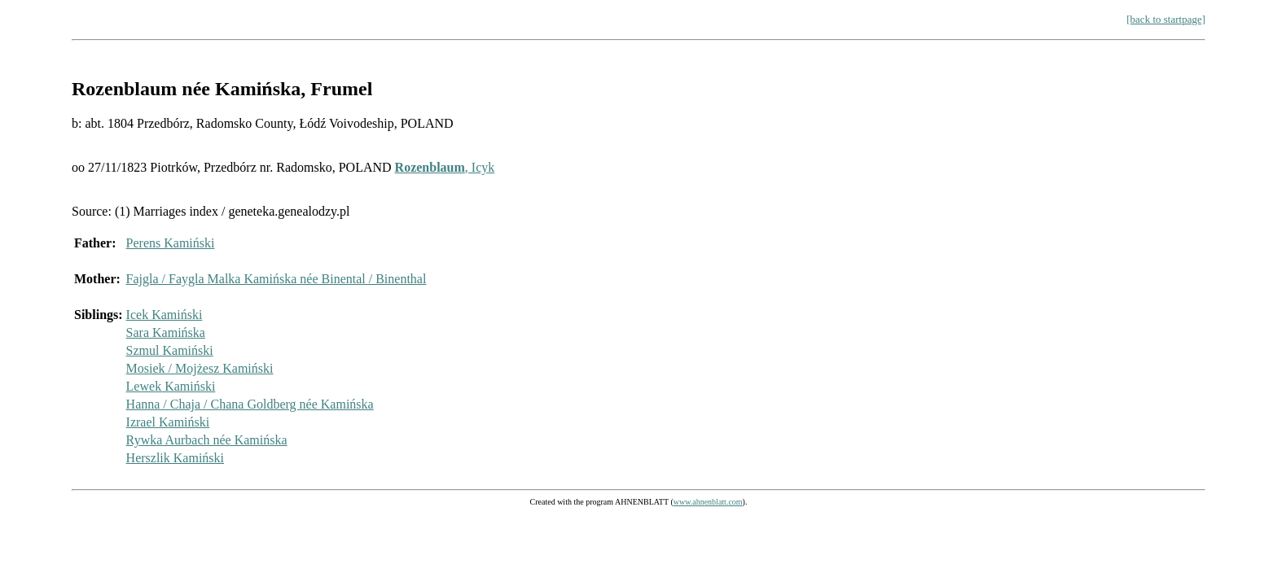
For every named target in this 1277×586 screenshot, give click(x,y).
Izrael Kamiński (168, 422)
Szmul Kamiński (169, 350)
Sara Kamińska (165, 332)
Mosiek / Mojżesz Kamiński (200, 368)
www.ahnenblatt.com (708, 501)
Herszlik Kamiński (175, 458)
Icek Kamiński (164, 314)
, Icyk (445, 167)
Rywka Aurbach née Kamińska (206, 440)
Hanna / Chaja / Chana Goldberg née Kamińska (250, 404)
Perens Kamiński (170, 243)
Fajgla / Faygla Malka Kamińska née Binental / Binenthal (276, 279)
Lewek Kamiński (171, 386)
